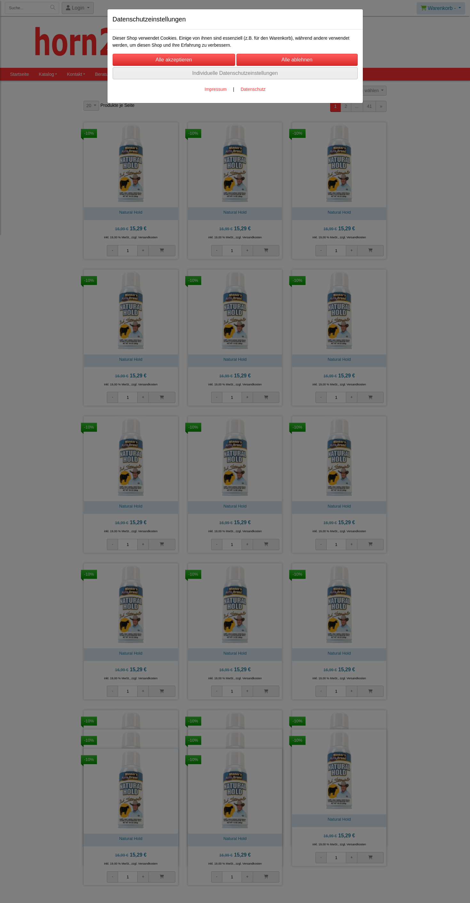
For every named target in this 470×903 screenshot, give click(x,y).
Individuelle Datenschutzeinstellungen (235, 73)
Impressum (215, 89)
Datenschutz (253, 89)
